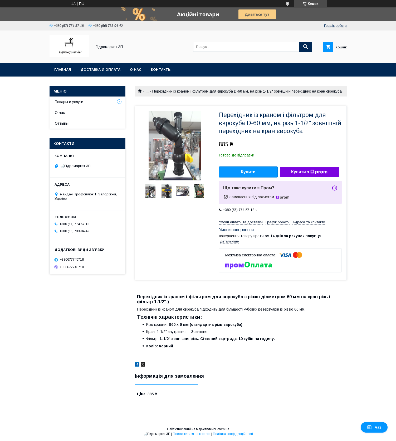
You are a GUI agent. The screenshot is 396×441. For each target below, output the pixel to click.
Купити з (309, 172)
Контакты (161, 70)
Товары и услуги (69, 102)
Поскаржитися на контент (192, 434)
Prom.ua (223, 429)
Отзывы (62, 123)
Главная (62, 70)
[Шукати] (305, 47)
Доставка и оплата (100, 70)
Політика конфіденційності (233, 434)
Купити (248, 172)
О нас (135, 70)
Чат (374, 427)
